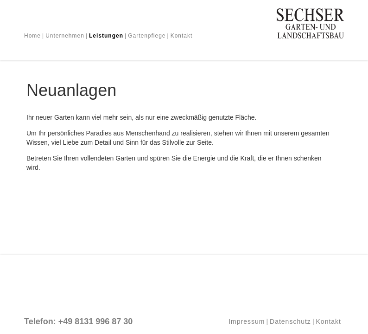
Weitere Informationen (275, 265)
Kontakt (182, 35)
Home (32, 35)
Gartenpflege (146, 35)
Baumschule (265, 47)
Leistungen (106, 35)
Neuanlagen (42, 47)
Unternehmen (64, 35)
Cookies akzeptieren (275, 227)
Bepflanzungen (220, 47)
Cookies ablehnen (274, 246)
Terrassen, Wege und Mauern (152, 47)
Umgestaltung (85, 47)
